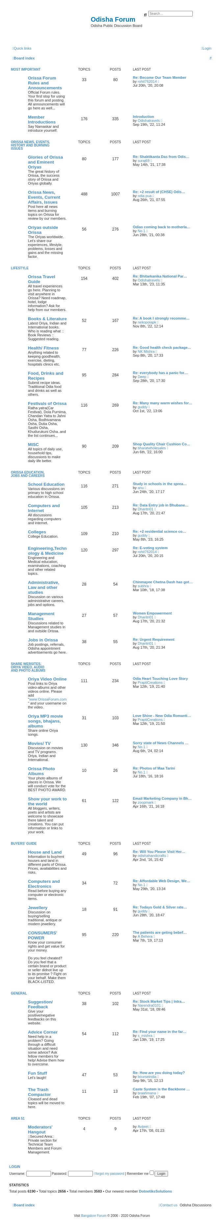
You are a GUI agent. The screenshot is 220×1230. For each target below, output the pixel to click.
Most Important (25, 69)
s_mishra (145, 1036)
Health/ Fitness (43, 348)
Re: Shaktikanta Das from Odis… (161, 157)
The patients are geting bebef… (160, 932)
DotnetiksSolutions (155, 1191)
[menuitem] (206, 48)
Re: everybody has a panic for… (160, 373)
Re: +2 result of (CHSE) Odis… (159, 192)
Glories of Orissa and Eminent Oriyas (45, 162)
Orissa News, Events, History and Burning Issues (30, 145)
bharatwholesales (152, 448)
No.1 (141, 231)
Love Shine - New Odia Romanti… (162, 716)
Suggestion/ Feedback (40, 1004)
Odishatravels (149, 121)
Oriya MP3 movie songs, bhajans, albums (45, 721)
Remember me (140, 1173)
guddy (143, 407)
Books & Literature (47, 318)
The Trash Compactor (39, 1092)
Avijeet (143, 1127)
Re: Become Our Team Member (159, 77)
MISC (33, 444)
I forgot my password (109, 1173)
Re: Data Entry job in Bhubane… (160, 505)
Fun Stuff (37, 1073)
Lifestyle (20, 268)
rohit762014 (147, 81)
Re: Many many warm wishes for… (162, 403)
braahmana (147, 1093)
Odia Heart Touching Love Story (160, 679)
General (19, 993)
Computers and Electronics (44, 884)
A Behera (145, 936)
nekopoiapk (147, 322)
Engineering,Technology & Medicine (47, 551)
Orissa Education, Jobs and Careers (28, 474)
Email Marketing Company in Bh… (162, 798)
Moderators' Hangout (40, 1129)
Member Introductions (42, 119)
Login (14, 1167)
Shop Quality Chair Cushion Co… (161, 444)
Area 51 (18, 1118)
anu (141, 488)
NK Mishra (146, 351)
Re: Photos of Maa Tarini (154, 768)
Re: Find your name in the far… (159, 1032)
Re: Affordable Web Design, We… (161, 881)
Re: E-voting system (150, 548)
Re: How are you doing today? (159, 1073)
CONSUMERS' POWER (42, 935)
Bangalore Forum (93, 1216)
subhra (143, 586)
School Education (46, 484)
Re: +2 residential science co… (159, 531)
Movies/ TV (39, 743)
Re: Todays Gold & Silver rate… (160, 907)
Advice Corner (43, 1032)
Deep (142, 377)
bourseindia (147, 1077)
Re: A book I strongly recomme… (161, 318)
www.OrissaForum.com (48, 699)
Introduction (143, 117)
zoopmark (146, 802)
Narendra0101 (149, 1005)
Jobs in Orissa (43, 639)
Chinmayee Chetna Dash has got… (163, 582)
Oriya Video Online (47, 679)
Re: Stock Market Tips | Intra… (159, 1001)
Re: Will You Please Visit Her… (159, 852)
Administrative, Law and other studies (43, 587)
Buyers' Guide (24, 843)
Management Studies (41, 616)
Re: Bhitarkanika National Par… (160, 276)
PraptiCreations (150, 682)
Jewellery (37, 907)
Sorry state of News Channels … (160, 743)
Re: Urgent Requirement (154, 639)
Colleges (37, 531)
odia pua (145, 196)
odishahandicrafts (152, 856)
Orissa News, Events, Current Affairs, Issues (44, 197)
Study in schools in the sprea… (160, 484)
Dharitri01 (146, 509)
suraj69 (144, 161)
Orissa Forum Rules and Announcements (45, 83)
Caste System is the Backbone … (161, 1089)
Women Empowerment (152, 613)
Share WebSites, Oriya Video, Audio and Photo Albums (28, 667)
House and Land (45, 852)
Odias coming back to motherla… (161, 227)
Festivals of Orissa (47, 403)
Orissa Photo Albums (41, 771)
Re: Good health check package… (162, 347)
